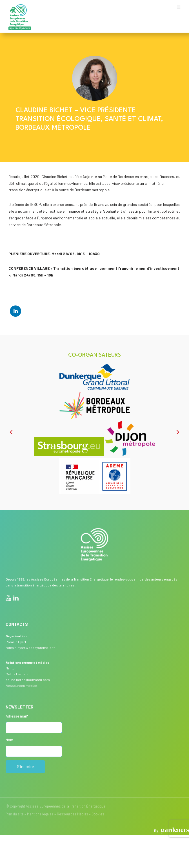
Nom (9, 739)
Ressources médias (21, 685)
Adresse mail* (17, 716)
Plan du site (15, 814)
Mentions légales (40, 814)
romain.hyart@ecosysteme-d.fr (30, 647)
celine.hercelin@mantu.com (28, 680)
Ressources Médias (72, 814)
